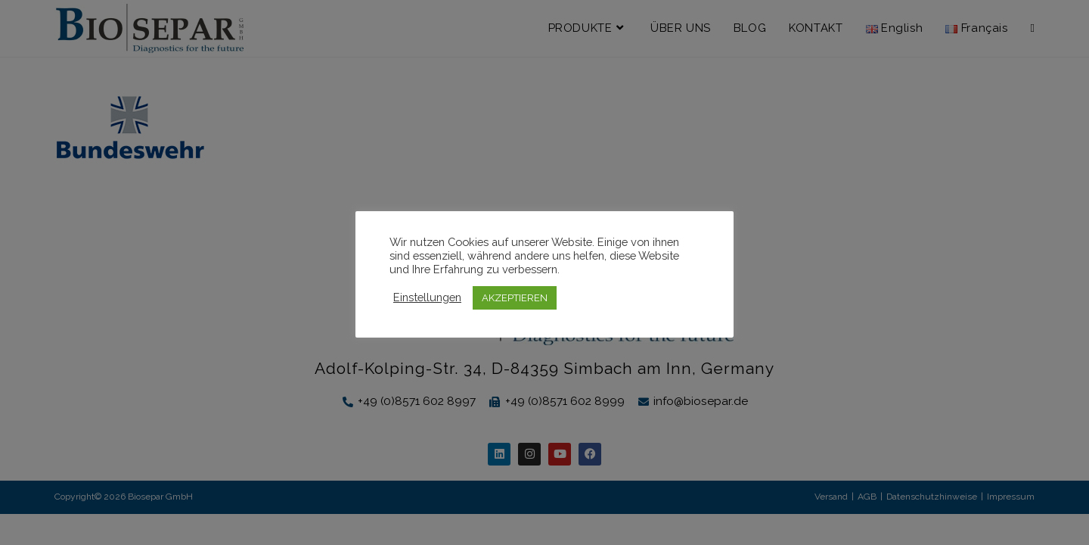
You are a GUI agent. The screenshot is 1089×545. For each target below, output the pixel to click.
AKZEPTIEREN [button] (515, 298)
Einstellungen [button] (427, 297)
